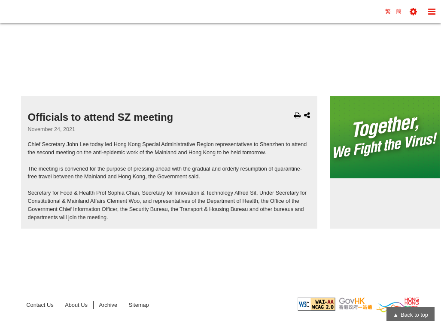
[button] (413, 11)
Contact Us (39, 305)
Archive (108, 305)
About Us (76, 305)
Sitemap (139, 305)
